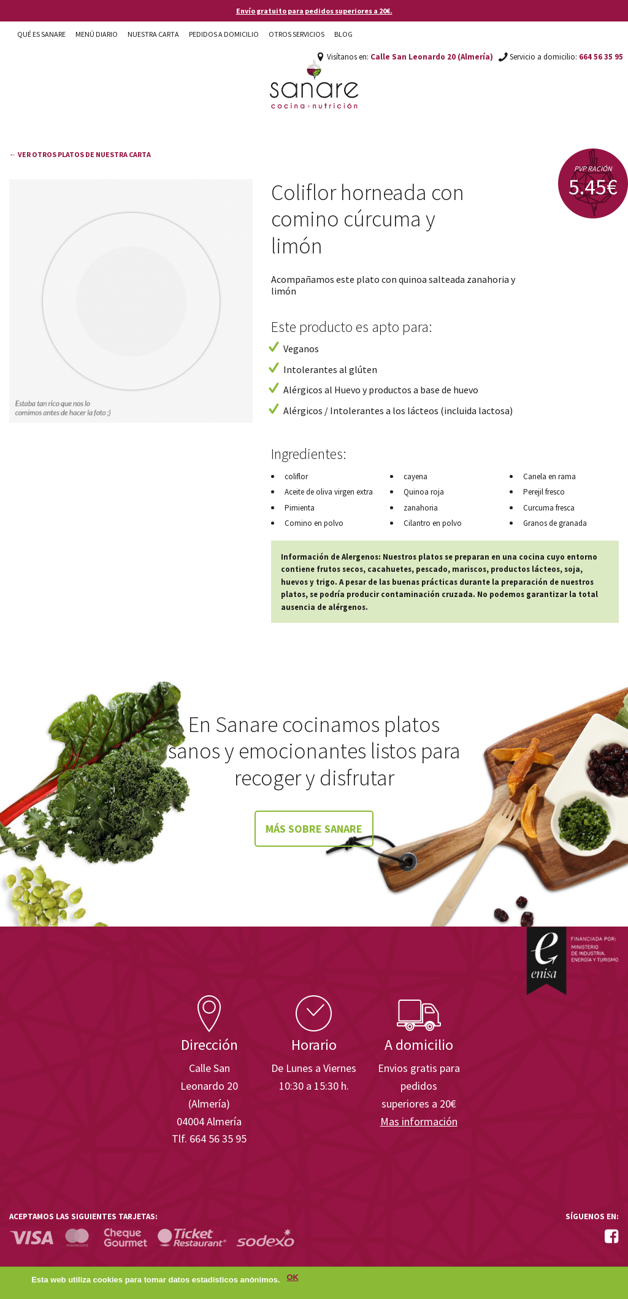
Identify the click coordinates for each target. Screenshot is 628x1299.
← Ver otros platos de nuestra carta (80, 154)
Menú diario (96, 34)
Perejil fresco (544, 492)
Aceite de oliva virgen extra (329, 492)
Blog (343, 34)
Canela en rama (549, 476)
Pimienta (300, 508)
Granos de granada (555, 523)
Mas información (419, 1121)
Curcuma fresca (549, 508)
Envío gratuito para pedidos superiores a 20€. (314, 10)
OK (293, 1281)
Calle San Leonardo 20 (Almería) (431, 57)
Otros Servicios (296, 34)
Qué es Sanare (41, 34)
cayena (415, 476)
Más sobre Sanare (314, 829)
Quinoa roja (424, 492)
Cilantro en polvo (433, 523)
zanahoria (421, 508)
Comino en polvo (314, 523)
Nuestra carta (153, 34)
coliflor (296, 476)
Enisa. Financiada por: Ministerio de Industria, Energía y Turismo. (572, 960)
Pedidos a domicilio (224, 34)
